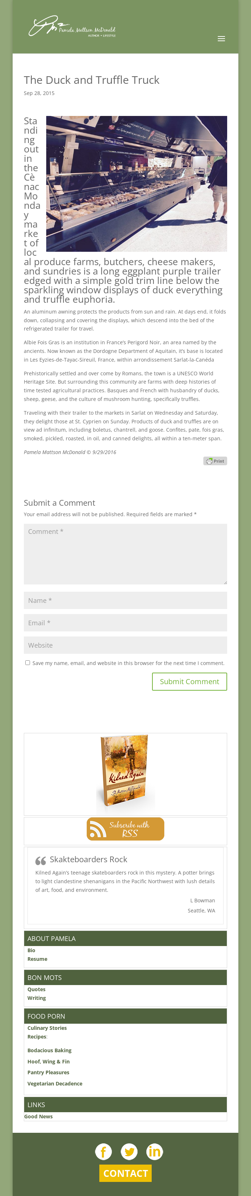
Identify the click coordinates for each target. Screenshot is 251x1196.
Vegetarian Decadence (54, 1083)
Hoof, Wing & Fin (48, 1061)
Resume (37, 958)
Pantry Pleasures (48, 1072)
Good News (38, 1116)
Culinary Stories (47, 1027)
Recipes (36, 1036)
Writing (36, 997)
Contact (125, 1173)
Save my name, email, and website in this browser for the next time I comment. (129, 663)
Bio (31, 950)
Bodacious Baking (50, 1050)
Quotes (36, 989)
